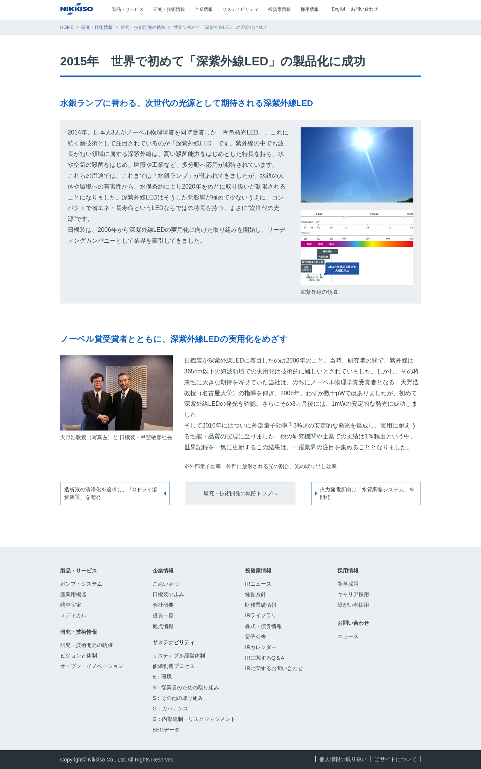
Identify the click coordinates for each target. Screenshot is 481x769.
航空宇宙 (70, 605)
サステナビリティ (174, 642)
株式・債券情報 (263, 626)
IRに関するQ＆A (264, 658)
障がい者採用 (353, 605)
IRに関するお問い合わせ (274, 668)
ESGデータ (170, 730)
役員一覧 (163, 615)
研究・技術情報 (97, 27)
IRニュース (258, 584)
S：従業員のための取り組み (186, 687)
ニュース (347, 636)
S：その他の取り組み (178, 698)
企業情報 (163, 571)
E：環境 (162, 677)
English (339, 9)
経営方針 (255, 594)
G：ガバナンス (170, 709)
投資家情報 (258, 571)
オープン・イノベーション (91, 666)
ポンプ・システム (81, 584)
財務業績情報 (261, 605)
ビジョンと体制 (78, 656)
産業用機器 (73, 594)
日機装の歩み (168, 594)
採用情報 (347, 571)
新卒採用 (352, 584)
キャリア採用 (353, 594)
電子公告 (260, 637)
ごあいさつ (166, 584)
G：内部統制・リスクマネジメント (194, 719)
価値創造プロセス (174, 666)
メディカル (73, 615)
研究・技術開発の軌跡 (143, 27)
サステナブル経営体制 (179, 656)
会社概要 (163, 605)
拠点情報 (163, 626)
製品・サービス (78, 571)
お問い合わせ (364, 9)
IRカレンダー (261, 647)
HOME (67, 27)
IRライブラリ (261, 615)
